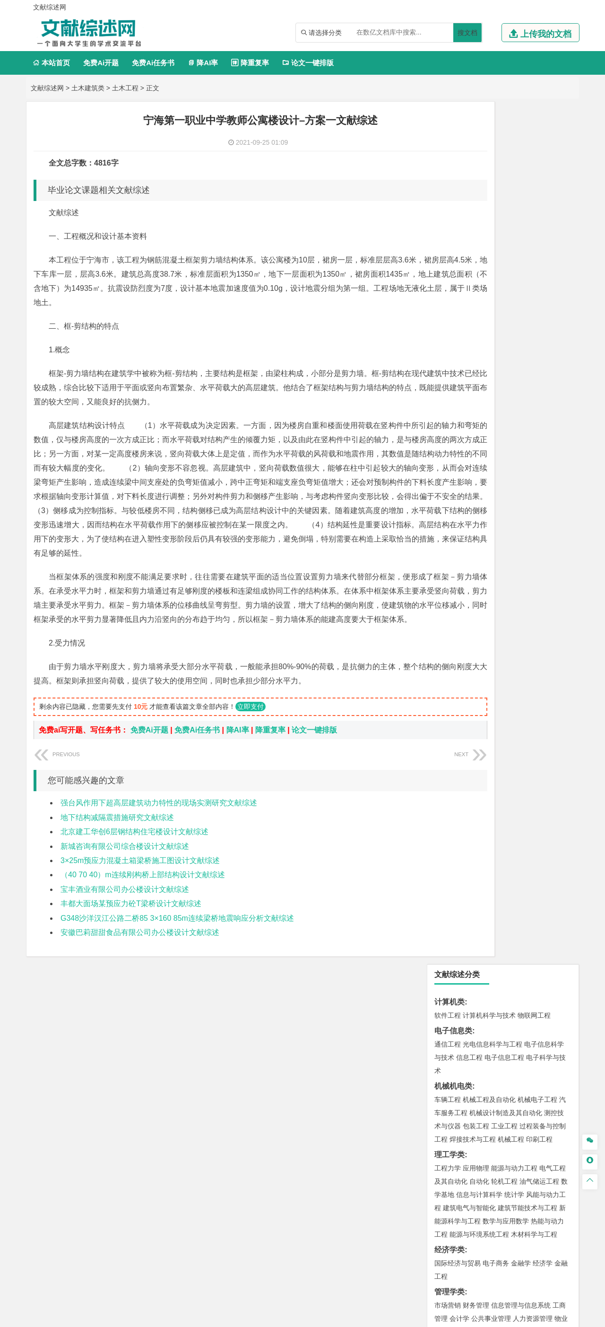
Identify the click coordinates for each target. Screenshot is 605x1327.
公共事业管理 (491, 456)
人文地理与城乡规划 (506, 777)
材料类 (445, 584)
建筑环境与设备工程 (492, 735)
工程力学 (447, 305)
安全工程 (489, 874)
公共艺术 (478, 1027)
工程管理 (524, 721)
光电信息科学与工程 (492, 181)
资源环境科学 (476, 845)
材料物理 (476, 611)
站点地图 (395, 1316)
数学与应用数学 (506, 358)
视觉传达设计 (454, 1014)
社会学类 (449, 1043)
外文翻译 (449, 1160)
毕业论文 (449, 1113)
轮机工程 (504, 319)
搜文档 (467, 32)
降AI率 (203, 63)
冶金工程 (469, 887)
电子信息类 (453, 168)
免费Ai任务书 (153, 63)
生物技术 (552, 945)
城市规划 (447, 735)
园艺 (441, 1085)
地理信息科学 (454, 777)
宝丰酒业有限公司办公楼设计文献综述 (124, 918)
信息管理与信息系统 (521, 442)
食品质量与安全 (457, 958)
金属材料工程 (502, 637)
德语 (482, 511)
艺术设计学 (479, 1000)
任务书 (445, 1176)
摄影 (456, 1027)
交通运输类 (453, 555)
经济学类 (449, 387)
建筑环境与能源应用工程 (527, 708)
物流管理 (476, 916)
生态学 (453, 1098)
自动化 (479, 319)
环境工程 (447, 832)
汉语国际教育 (454, 511)
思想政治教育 (454, 1056)
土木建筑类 (87, 88)
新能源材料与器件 (475, 624)
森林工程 (534, 1085)
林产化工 (556, 972)
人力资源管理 (533, 456)
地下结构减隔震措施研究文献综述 (117, 846)
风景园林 (524, 1014)
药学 (489, 958)
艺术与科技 (492, 1014)
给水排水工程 (469, 748)
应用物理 (476, 305)
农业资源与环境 (488, 1098)
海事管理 (447, 666)
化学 (506, 972)
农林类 (445, 1071)
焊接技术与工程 (472, 276)
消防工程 (546, 874)
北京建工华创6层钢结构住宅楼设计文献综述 (134, 860)
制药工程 (524, 945)
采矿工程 (517, 874)
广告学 (444, 498)
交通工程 (537, 569)
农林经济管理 (484, 1085)
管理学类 (449, 429)
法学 (441, 540)
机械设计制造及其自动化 (505, 250)
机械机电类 (453, 223)
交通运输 (447, 569)
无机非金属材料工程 (521, 611)
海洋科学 (456, 679)
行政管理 (462, 469)
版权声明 (524, 1228)
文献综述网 (47, 88)
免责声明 (424, 1241)
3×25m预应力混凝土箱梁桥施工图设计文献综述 (140, 889)
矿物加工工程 (454, 874)
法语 (512, 498)
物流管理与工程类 (464, 903)
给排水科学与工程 (482, 721)
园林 (512, 1085)
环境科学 (476, 832)
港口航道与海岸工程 (492, 666)
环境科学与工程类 (464, 819)
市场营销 (447, 442)
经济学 (543, 400)
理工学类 (449, 292)
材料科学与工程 (457, 598)
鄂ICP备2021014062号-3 (342, 1316)
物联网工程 (534, 153)
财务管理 (476, 442)
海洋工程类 (453, 653)
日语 (563, 498)
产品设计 (511, 1000)
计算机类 (449, 139)
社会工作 (489, 1056)
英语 (462, 498)
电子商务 (496, 400)
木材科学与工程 (534, 371)
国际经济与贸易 (457, 400)
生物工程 (484, 972)
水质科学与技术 (514, 832)
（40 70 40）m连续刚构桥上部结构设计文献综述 (142, 903)
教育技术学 (537, 498)
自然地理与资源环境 (507, 790)
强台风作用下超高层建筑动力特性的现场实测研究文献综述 (158, 831)
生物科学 (528, 972)
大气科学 (462, 790)
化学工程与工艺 (457, 945)
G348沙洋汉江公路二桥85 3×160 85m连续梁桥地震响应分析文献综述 (177, 947)
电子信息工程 (504, 195)
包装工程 (476, 263)
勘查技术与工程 (507, 887)
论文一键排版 (308, 63)
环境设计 (447, 1000)
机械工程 (511, 276)
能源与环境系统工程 (479, 371)
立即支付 (250, 735)
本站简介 (424, 1228)
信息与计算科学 (479, 332)
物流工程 (447, 916)
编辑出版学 (487, 498)
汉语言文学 (542, 511)
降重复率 (249, 63)
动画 (561, 1000)
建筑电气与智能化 (469, 345)
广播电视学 (507, 511)
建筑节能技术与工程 (527, 345)
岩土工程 (447, 708)
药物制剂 (511, 958)
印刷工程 (539, 276)
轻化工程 (456, 972)
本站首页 (51, 63)
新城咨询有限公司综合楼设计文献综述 (124, 875)
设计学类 (449, 987)
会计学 (459, 456)
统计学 (514, 332)
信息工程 (469, 195)
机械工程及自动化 (489, 237)
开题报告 (449, 1129)
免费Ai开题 (101, 63)
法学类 (445, 527)
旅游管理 (491, 469)
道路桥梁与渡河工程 (492, 569)
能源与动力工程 (514, 305)
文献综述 (449, 1145)
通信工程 (447, 181)
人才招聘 (474, 1228)
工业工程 (504, 263)
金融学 (521, 400)
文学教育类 (453, 484)
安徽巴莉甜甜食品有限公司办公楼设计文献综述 (139, 961)
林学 (456, 1085)
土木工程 (125, 88)
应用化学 (496, 945)
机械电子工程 (537, 237)
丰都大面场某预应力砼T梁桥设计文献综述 (130, 932)
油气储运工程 (539, 319)
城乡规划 (552, 721)
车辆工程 (447, 237)
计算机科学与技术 (489, 153)
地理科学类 (453, 764)
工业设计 (539, 1000)
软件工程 (447, 153)
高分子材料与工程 (530, 624)
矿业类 (445, 861)
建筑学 (444, 721)
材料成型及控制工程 (512, 598)
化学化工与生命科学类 (472, 932)
